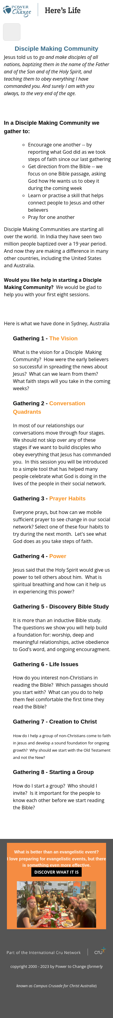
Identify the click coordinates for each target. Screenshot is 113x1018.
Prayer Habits (67, 498)
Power (57, 556)
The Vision (63, 338)
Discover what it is (56, 872)
